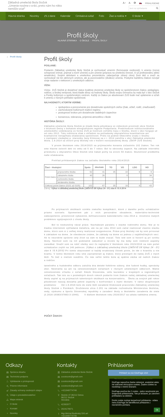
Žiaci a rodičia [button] (118, 16)
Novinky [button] (34, 16)
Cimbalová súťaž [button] (85, 16)
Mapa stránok (16, 399)
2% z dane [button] (49, 16)
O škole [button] (138, 16)
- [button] (129, 3)
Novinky (14, 413)
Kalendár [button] (65, 16)
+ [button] (124, 3)
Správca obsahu (17, 372)
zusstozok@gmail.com (72, 376)
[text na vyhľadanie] (144, 8)
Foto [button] (101, 16)
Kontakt (13, 408)
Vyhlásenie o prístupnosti (22, 381)
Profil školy (99, 40)
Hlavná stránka (67, 40)
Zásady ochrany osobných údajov (26, 390)
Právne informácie (18, 386)
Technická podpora (19, 376)
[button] (140, 3)
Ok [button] (157, 410)
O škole (13, 404)
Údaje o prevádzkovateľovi (22, 395)
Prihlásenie (152, 3)
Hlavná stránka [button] (16, 16)
